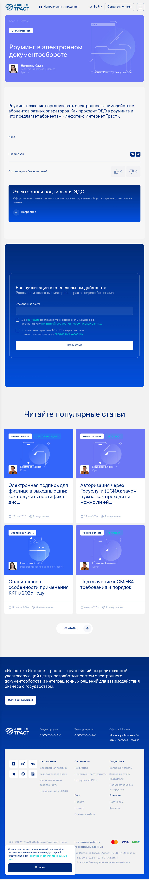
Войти (98, 7)
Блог (12, 21)
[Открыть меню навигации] (140, 7)
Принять (42, 867)
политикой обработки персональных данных (73, 324)
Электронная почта (29, 304)
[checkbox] (17, 320)
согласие (34, 320)
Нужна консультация (22, 701)
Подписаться (74, 346)
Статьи (26, 21)
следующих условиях (71, 335)
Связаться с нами (119, 7)
